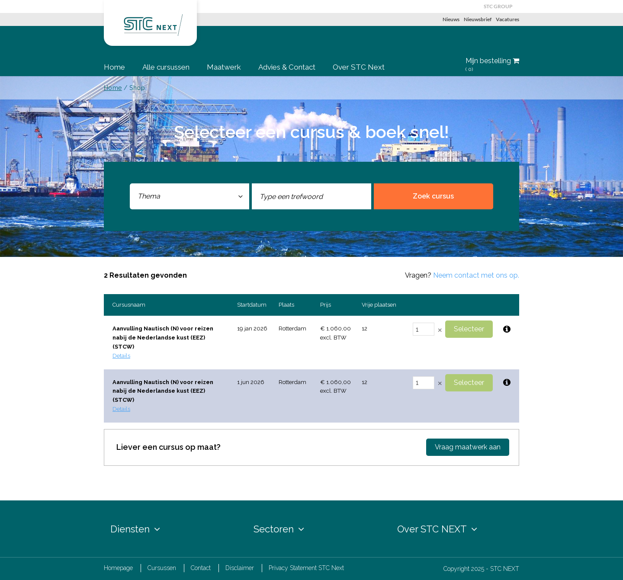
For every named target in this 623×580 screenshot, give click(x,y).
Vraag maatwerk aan (468, 447)
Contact (201, 567)
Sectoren (279, 529)
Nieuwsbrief (477, 19)
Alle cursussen (165, 67)
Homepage (118, 567)
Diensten (135, 529)
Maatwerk (224, 67)
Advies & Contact (286, 67)
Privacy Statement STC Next (306, 567)
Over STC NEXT (437, 529)
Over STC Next (359, 67)
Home (114, 67)
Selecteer (469, 329)
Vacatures (507, 19)
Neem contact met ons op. (476, 275)
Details (121, 355)
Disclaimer (239, 567)
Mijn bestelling (492, 65)
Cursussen (162, 567)
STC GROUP (498, 6)
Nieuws (451, 19)
